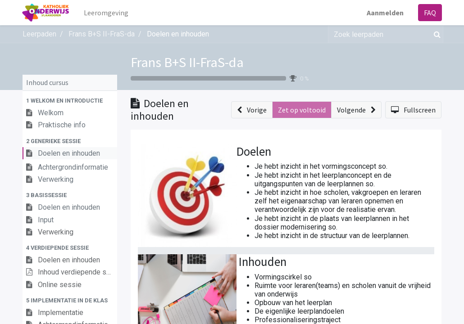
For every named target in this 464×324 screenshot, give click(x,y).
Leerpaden (39, 34)
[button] (70, 100)
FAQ (429, 12)
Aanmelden (384, 12)
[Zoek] (435, 34)
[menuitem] (106, 13)
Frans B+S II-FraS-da (187, 62)
